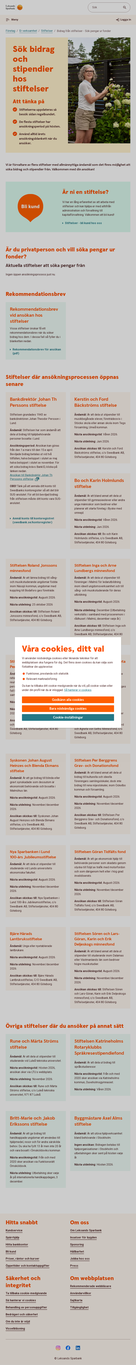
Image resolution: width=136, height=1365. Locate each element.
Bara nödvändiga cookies (68, 709)
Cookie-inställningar (68, 717)
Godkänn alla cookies (68, 700)
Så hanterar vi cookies (77, 690)
